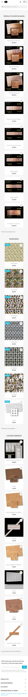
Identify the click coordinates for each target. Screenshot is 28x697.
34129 (14, 420)
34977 (14, 617)
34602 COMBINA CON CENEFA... (14, 512)
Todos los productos (8, 232)
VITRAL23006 (14, 263)
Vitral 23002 (14, 394)
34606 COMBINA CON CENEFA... (14, 565)
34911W (14, 538)
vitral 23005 (14, 289)
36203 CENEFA (14, 197)
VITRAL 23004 (14, 316)
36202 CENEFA (14, 171)
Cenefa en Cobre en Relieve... (14, 119)
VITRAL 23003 (14, 342)
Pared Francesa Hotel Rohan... (14, 460)
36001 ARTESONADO (14, 67)
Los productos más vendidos (11, 651)
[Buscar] (14, 6)
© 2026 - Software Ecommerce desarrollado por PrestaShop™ (14, 694)
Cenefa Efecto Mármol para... (14, 643)
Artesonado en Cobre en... (14, 40)
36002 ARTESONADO (14, 93)
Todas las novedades (9, 429)
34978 (14, 486)
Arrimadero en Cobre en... (14, 223)
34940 (14, 591)
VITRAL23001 (14, 368)
